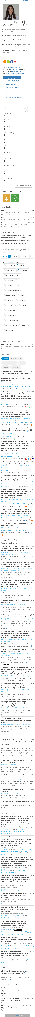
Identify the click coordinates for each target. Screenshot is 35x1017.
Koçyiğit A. (13, 432)
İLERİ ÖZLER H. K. (5, 382)
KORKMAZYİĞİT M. (16, 382)
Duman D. (19, 400)
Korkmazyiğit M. (11, 420)
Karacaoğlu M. (5, 946)
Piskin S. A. (16, 482)
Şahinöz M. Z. (10, 552)
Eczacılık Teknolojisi (10, 320)
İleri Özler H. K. (12, 400)
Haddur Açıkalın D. (6, 418)
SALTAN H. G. (19, 527)
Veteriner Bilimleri (10, 325)
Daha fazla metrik (23, 186)
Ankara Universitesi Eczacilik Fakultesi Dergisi (14, 504)
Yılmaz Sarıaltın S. (22, 870)
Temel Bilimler (23, 325)
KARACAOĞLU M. (5, 515)
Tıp (17, 280)
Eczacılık (20, 265)
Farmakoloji (8, 280)
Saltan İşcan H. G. (15, 418)
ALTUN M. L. (4, 850)
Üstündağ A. (11, 934)
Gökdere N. (27, 653)
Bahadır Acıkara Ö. (19, 708)
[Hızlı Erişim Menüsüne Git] (32, 1015)
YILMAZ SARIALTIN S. (26, 452)
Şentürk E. (4, 653)
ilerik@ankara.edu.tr (14, 67)
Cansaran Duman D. (23, 588)
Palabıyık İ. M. (20, 653)
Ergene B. (17, 639)
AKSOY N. (3, 454)
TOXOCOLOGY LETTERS (8, 436)
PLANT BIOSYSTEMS (7, 404)
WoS (17, 256)
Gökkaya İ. (3, 552)
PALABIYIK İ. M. (5, 831)
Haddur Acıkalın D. (6, 432)
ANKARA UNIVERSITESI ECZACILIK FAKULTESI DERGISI (16, 386)
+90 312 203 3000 (15, 69)
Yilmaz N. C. (10, 482)
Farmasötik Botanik (10, 315)
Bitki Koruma (8, 300)
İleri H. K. (3, 639)
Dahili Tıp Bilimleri (10, 305)
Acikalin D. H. (4, 400)
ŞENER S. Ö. (21, 831)
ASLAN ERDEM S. (15, 852)
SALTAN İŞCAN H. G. (13, 384)
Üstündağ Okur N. (11, 653)
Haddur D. (10, 499)
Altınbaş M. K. (4, 554)
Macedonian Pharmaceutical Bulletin (12, 470)
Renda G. (11, 554)
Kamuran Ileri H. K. (15, 515)
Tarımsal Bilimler (9, 295)
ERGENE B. (4, 384)
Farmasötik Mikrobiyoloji (12, 290)
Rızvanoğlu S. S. (24, 418)
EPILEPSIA (4, 486)
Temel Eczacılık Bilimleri (11, 275)
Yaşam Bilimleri (9, 330)
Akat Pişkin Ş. (24, 639)
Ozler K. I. (18, 452)
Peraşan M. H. (26, 552)
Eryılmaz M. (19, 420)
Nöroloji (22, 305)
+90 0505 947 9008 (16, 71)
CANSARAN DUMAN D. (27, 382)
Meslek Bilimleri (9, 270)
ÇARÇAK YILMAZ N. (12, 690)
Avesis (7, 256)
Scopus (27, 256)
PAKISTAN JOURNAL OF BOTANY (10, 456)
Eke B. (12, 434)
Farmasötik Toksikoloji (11, 285)
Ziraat (21, 295)
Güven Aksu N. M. (21, 432)
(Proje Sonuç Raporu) (7, 930)
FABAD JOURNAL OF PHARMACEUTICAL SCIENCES (15, 530)
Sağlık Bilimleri (9, 265)
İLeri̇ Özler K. (24, 499)
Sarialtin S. (25, 400)
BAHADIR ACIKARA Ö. (21, 850)
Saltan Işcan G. (24, 515)
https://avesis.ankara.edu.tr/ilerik (15, 73)
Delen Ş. (13, 872)
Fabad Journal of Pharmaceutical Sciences (14, 518)
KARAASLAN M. (11, 452)
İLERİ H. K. (22, 466)
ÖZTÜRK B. (14, 831)
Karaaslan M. (22, 482)
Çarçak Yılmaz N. (11, 639)
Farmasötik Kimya (10, 310)
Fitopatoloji (20, 300)
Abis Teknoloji (15, 1015)
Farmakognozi (22, 270)
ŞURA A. (19, 690)
